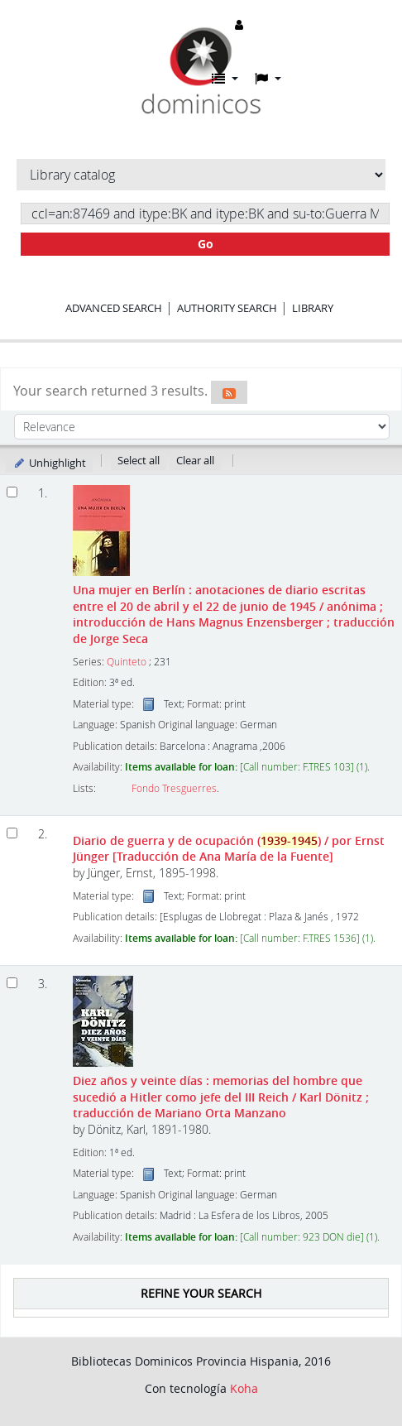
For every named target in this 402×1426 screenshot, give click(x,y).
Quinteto (126, 662)
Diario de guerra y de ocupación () (229, 848)
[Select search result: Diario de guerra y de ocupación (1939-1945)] (12, 833)
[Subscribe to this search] (229, 392)
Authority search (227, 307)
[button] (225, 79)
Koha (244, 1388)
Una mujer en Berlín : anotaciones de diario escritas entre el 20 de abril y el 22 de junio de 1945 (234, 614)
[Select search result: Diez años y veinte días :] (12, 982)
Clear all (195, 460)
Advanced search (113, 307)
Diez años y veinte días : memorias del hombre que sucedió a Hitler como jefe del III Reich (221, 1097)
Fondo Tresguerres (174, 788)
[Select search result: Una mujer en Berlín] (12, 492)
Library (312, 307)
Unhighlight (49, 462)
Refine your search (201, 1293)
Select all (138, 460)
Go (205, 244)
